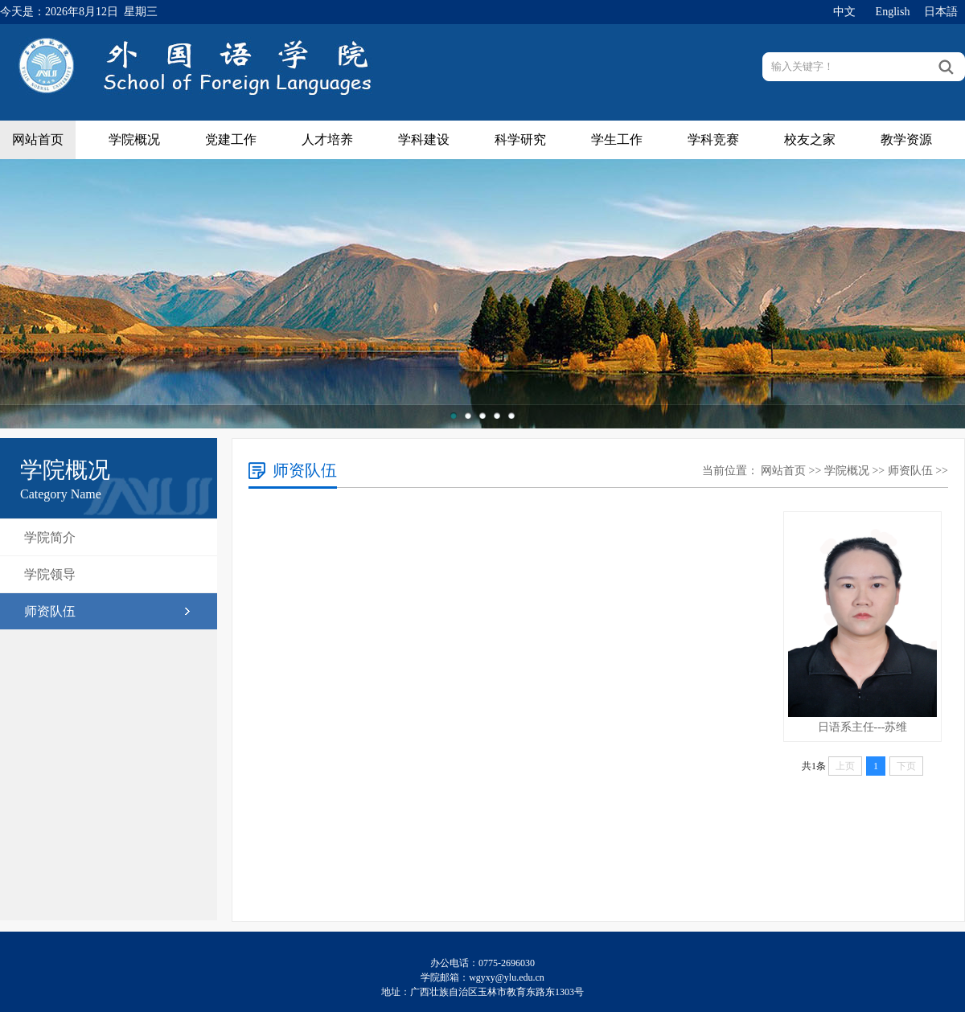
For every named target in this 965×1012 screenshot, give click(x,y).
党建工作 (231, 139)
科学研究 (520, 139)
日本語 (941, 12)
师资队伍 (50, 611)
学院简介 (50, 537)
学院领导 (50, 574)
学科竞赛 (713, 139)
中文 (844, 12)
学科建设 (424, 139)
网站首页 (38, 139)
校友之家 (810, 139)
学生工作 (617, 139)
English (893, 12)
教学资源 (906, 139)
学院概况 (134, 139)
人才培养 (327, 139)
